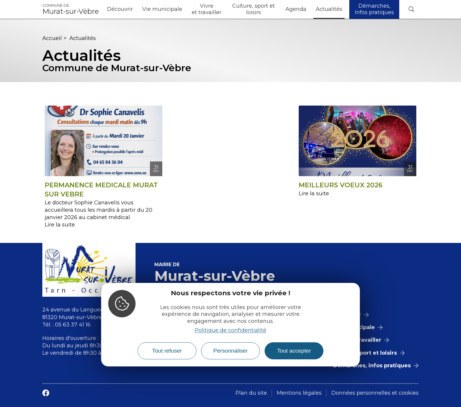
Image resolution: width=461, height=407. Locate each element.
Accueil (52, 38)
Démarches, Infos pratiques (374, 9)
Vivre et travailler (206, 9)
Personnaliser (230, 351)
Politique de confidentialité (230, 330)
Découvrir (120, 9)
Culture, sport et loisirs (253, 9)
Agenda (295, 9)
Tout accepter (294, 351)
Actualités (329, 9)
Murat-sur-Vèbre (70, 9)
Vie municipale (162, 9)
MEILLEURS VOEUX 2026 (341, 185)
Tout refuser (167, 351)
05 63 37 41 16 (73, 324)
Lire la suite (60, 224)
